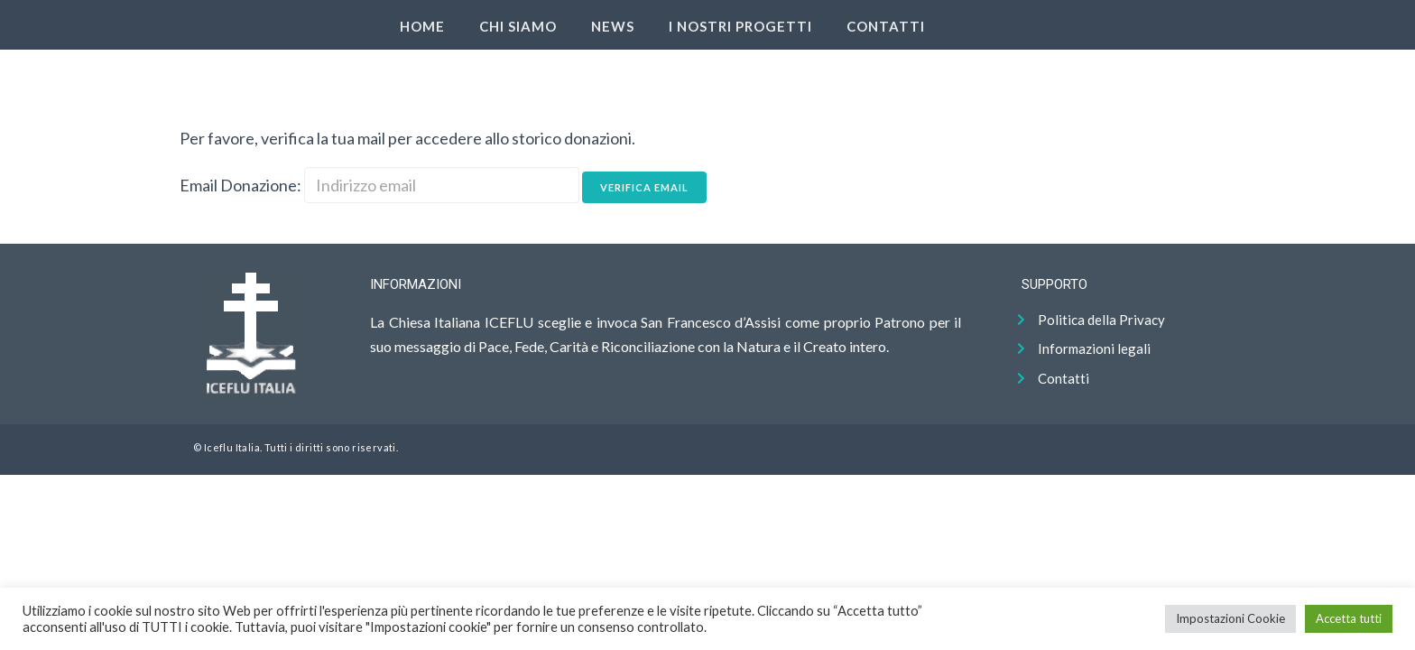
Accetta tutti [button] (1349, 618)
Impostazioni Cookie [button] (1230, 618)
